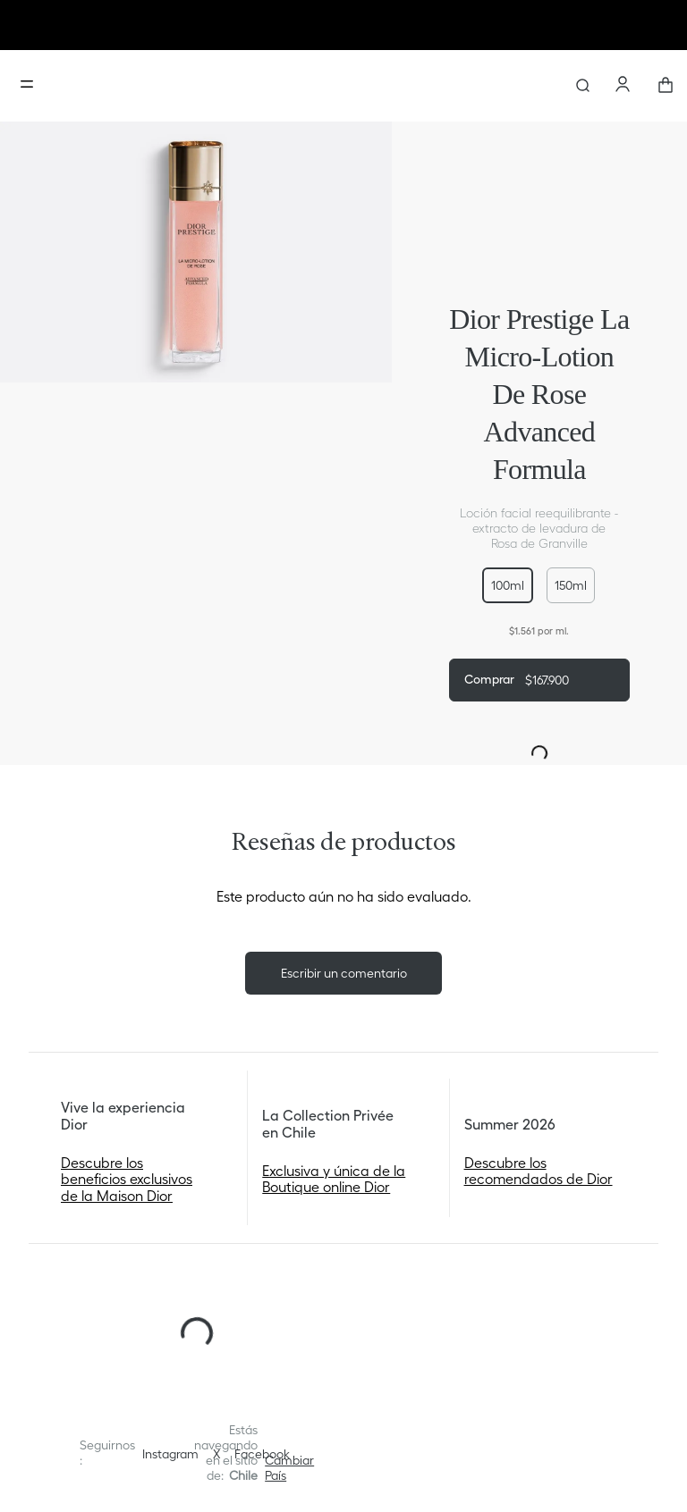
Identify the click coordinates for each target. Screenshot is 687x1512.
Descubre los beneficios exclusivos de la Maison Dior (126, 1179)
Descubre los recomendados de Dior (538, 1171)
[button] (507, 585)
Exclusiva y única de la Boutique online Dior (333, 1179)
